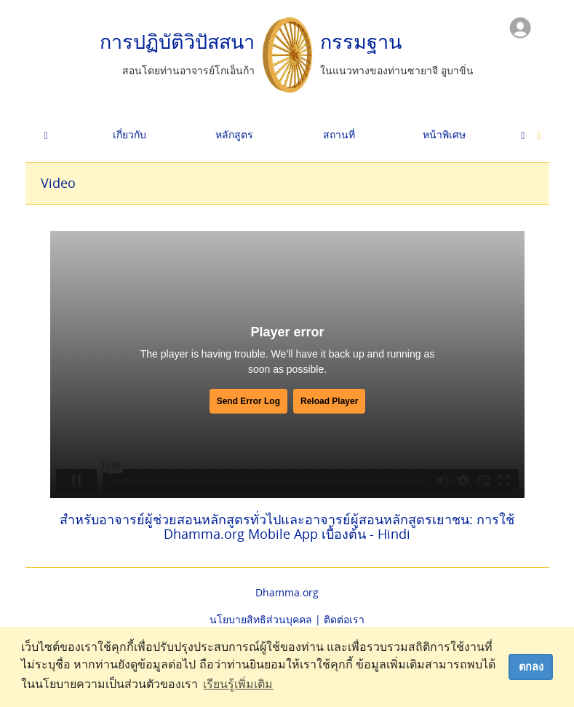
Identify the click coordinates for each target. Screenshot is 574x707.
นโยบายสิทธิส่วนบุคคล (261, 619)
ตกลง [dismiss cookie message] (531, 667)
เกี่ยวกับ (129, 134)
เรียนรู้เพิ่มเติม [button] (238, 684)
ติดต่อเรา (344, 619)
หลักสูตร (234, 134)
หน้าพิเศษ (444, 134)
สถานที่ (339, 134)
